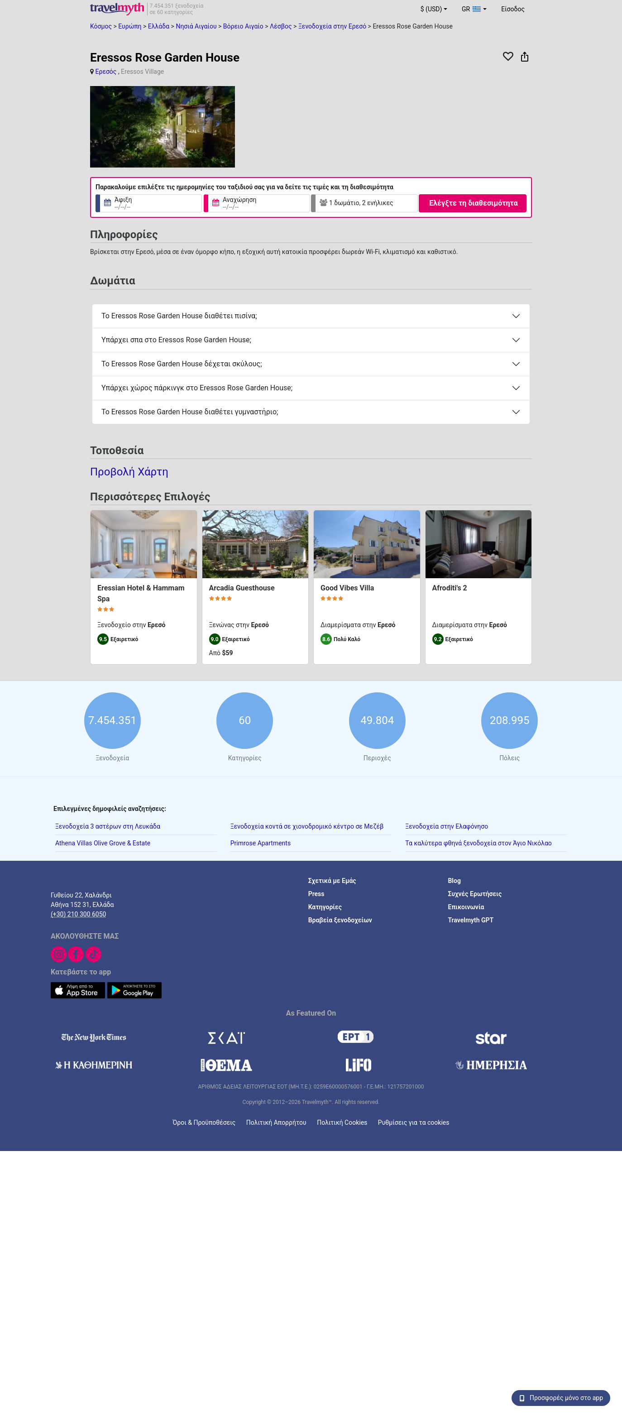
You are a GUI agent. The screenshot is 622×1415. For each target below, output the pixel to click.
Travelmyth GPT (470, 920)
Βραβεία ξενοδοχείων (340, 920)
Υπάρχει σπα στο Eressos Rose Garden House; (176, 340)
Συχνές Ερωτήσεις (475, 893)
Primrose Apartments (260, 843)
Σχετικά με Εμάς (332, 880)
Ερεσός (105, 71)
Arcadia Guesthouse (242, 588)
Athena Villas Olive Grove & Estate (102, 843)
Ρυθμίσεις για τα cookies (414, 1122)
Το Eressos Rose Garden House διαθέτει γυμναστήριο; (189, 412)
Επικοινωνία (466, 907)
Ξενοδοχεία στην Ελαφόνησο (446, 826)
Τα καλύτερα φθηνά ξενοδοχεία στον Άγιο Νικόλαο (478, 843)
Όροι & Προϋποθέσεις (204, 1122)
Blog (454, 880)
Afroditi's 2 (449, 588)
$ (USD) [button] (431, 9)
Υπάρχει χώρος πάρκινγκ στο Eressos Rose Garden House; (196, 388)
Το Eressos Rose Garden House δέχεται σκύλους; (181, 364)
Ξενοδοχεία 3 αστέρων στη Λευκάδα (107, 826)
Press (316, 893)
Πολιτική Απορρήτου (276, 1122)
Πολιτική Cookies (342, 1122)
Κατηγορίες (325, 907)
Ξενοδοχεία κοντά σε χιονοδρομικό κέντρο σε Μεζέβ (307, 826)
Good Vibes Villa (347, 588)
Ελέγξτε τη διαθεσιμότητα (473, 203)
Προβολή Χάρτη (129, 471)
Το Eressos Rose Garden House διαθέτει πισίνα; (179, 316)
